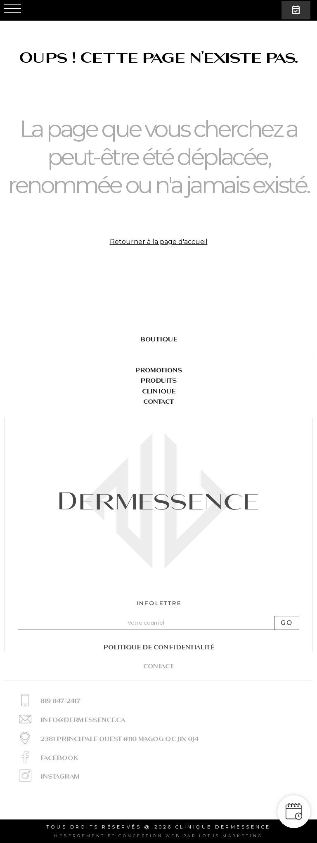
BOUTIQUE (158, 339)
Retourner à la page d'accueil (159, 242)
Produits (158, 380)
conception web (149, 836)
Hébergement (79, 836)
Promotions (158, 370)
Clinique (158, 391)
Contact (158, 401)
